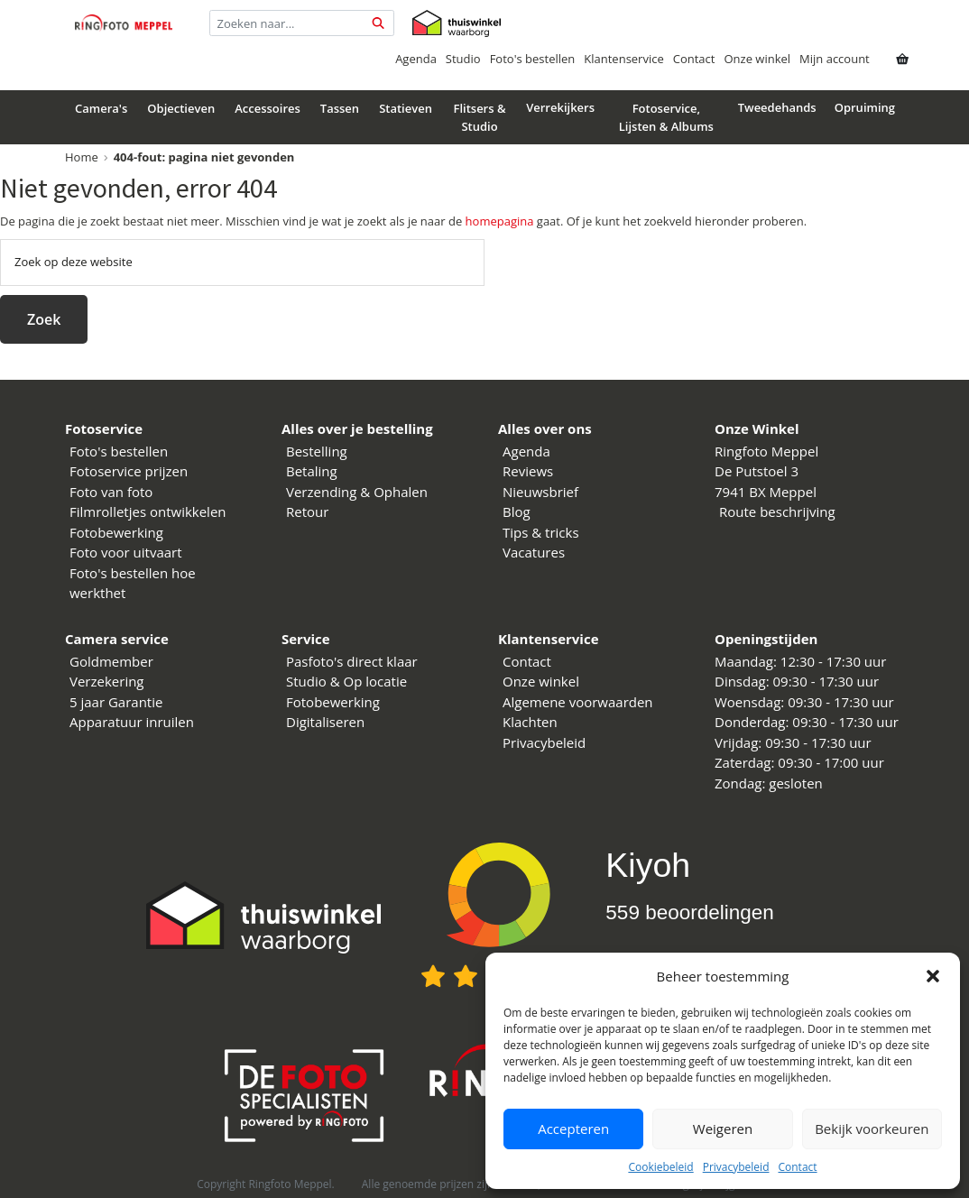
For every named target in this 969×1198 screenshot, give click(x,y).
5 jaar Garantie (115, 702)
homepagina (500, 221)
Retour (307, 511)
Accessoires (267, 108)
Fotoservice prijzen (128, 471)
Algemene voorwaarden (578, 702)
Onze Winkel (757, 428)
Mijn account (834, 59)
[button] (933, 976)
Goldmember (111, 661)
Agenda (416, 59)
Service (305, 639)
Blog (517, 511)
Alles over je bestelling (357, 428)
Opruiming (865, 107)
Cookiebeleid (660, 1167)
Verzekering (106, 681)
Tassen (339, 108)
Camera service (117, 639)
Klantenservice (623, 59)
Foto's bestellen (533, 59)
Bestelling (316, 451)
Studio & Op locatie (346, 681)
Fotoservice (104, 428)
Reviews (528, 471)
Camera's (101, 108)
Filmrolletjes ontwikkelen (147, 511)
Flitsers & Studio (479, 117)
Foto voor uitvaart (125, 552)
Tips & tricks (541, 532)
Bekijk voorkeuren (871, 1129)
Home (81, 157)
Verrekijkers (560, 107)
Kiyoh (647, 865)
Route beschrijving (777, 511)
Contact (797, 1167)
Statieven (405, 108)
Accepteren (573, 1129)
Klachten (530, 722)
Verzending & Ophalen (357, 492)
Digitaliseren (325, 722)
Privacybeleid (736, 1167)
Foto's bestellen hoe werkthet (132, 583)
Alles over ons (545, 428)
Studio (463, 59)
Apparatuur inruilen (131, 722)
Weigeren (722, 1129)
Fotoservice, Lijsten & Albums (666, 117)
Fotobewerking (116, 532)
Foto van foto (110, 492)
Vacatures (534, 552)
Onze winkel (757, 59)
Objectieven (181, 108)
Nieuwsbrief (540, 492)
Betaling (311, 471)
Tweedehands (777, 107)
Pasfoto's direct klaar (352, 661)
